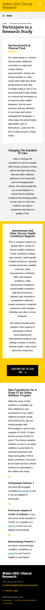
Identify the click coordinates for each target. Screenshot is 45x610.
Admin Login (11, 590)
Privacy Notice (7, 600)
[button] (40, 4)
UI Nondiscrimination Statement (25, 600)
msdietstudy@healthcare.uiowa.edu (20, 585)
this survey (23, 490)
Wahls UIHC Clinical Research (17, 5)
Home (4, 23)
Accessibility (8, 603)
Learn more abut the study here (22, 370)
